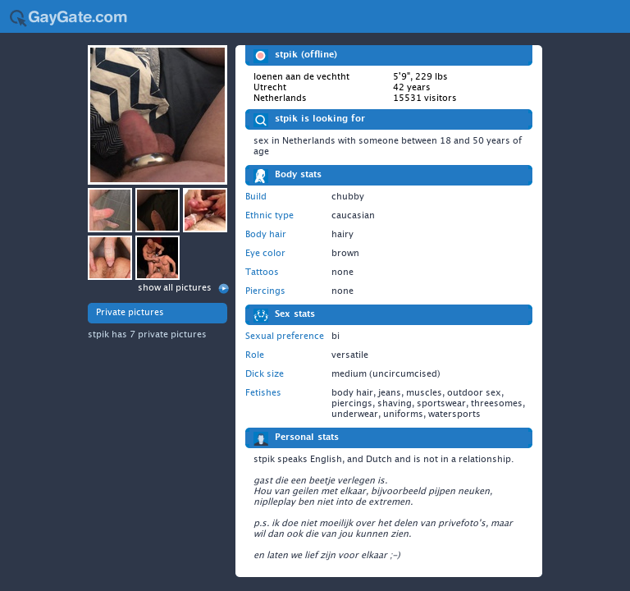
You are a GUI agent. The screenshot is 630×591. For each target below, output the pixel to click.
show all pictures (175, 287)
